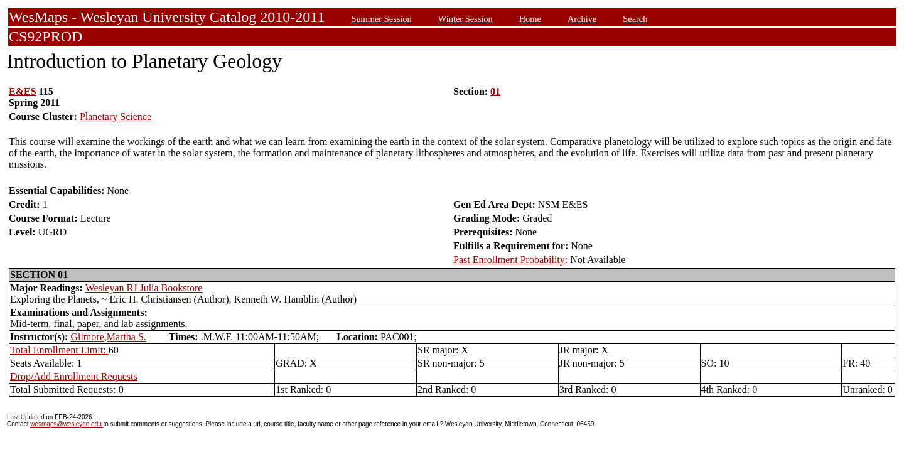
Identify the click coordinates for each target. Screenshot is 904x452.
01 (495, 91)
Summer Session (381, 19)
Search (635, 19)
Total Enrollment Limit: (59, 350)
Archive (582, 19)
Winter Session (465, 19)
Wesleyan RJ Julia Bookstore (144, 287)
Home (530, 19)
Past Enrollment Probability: (510, 259)
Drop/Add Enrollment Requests (73, 376)
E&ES (22, 91)
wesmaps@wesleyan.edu (66, 424)
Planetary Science (115, 116)
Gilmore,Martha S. (108, 336)
